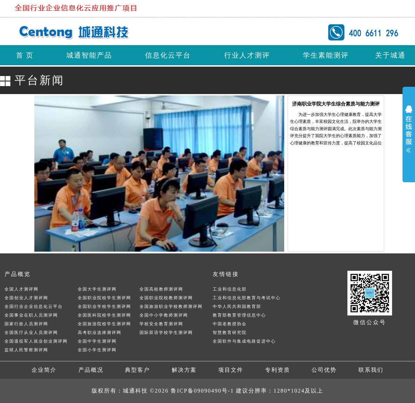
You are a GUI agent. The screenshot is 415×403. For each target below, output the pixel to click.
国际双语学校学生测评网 (166, 332)
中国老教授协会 (230, 323)
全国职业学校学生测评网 (104, 306)
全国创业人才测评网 (26, 297)
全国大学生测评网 (97, 289)
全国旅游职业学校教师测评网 (171, 306)
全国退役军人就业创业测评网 (36, 341)
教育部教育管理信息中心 (239, 315)
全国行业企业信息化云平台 (34, 306)
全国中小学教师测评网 (163, 315)
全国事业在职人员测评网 (31, 315)
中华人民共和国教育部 (237, 306)
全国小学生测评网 (97, 349)
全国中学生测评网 (97, 341)
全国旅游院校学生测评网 (104, 323)
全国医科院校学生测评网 (104, 315)
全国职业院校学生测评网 (104, 297)
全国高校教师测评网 (161, 289)
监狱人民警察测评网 (26, 349)
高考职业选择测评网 (99, 332)
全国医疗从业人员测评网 (31, 332)
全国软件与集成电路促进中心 (244, 341)
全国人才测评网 (22, 289)
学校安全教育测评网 (161, 323)
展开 (409, 128)
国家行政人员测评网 (26, 323)
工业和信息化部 (230, 289)
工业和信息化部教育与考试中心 (247, 297)
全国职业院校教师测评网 (166, 297)
